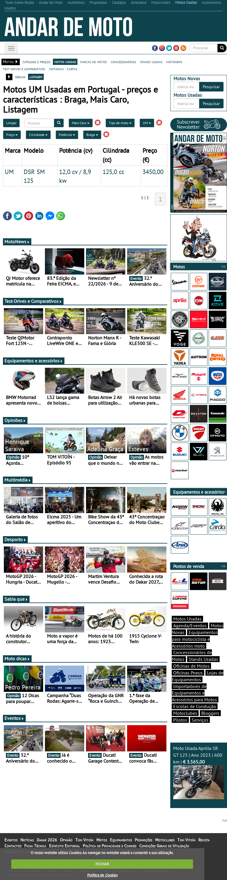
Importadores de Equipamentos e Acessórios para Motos (194, 693)
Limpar (11, 123)
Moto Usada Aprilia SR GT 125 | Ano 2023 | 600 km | (198, 772)
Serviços (200, 720)
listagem (36, 76)
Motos (101, 840)
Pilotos (180, 720)
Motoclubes (185, 713)
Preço (12, 134)
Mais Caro (81, 123)
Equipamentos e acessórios (33, 361)
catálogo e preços (36, 61)
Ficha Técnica (35, 845)
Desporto (15, 539)
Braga (92, 134)
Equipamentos (121, 840)
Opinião (66, 840)
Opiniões (15, 420)
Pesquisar (211, 86)
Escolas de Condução (194, 706)
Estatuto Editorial (64, 845)
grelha (20, 76)
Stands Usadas (203, 659)
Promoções (143, 840)
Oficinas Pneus (188, 673)
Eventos (14, 718)
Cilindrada (38, 134)
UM (147, 123)
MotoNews (17, 241)
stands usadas (151, 61)
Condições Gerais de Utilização (164, 845)
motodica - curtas (63, 68)
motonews (174, 61)
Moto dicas (17, 658)
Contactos (12, 845)
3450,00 (152, 172)
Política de (102, 875)
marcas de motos (93, 61)
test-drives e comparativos (24, 68)
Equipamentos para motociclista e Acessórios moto (195, 639)
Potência (67, 134)
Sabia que (16, 599)
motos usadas (65, 61)
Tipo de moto (120, 123)
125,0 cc (113, 172)
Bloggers (210, 713)
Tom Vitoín (84, 840)
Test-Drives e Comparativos (33, 301)
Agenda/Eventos (190, 625)
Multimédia (17, 480)
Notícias (27, 840)
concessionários (123, 61)
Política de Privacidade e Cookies (109, 845)
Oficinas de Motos (191, 666)
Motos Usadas (187, 619)
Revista (204, 840)
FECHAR (102, 863)
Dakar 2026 (47, 840)
